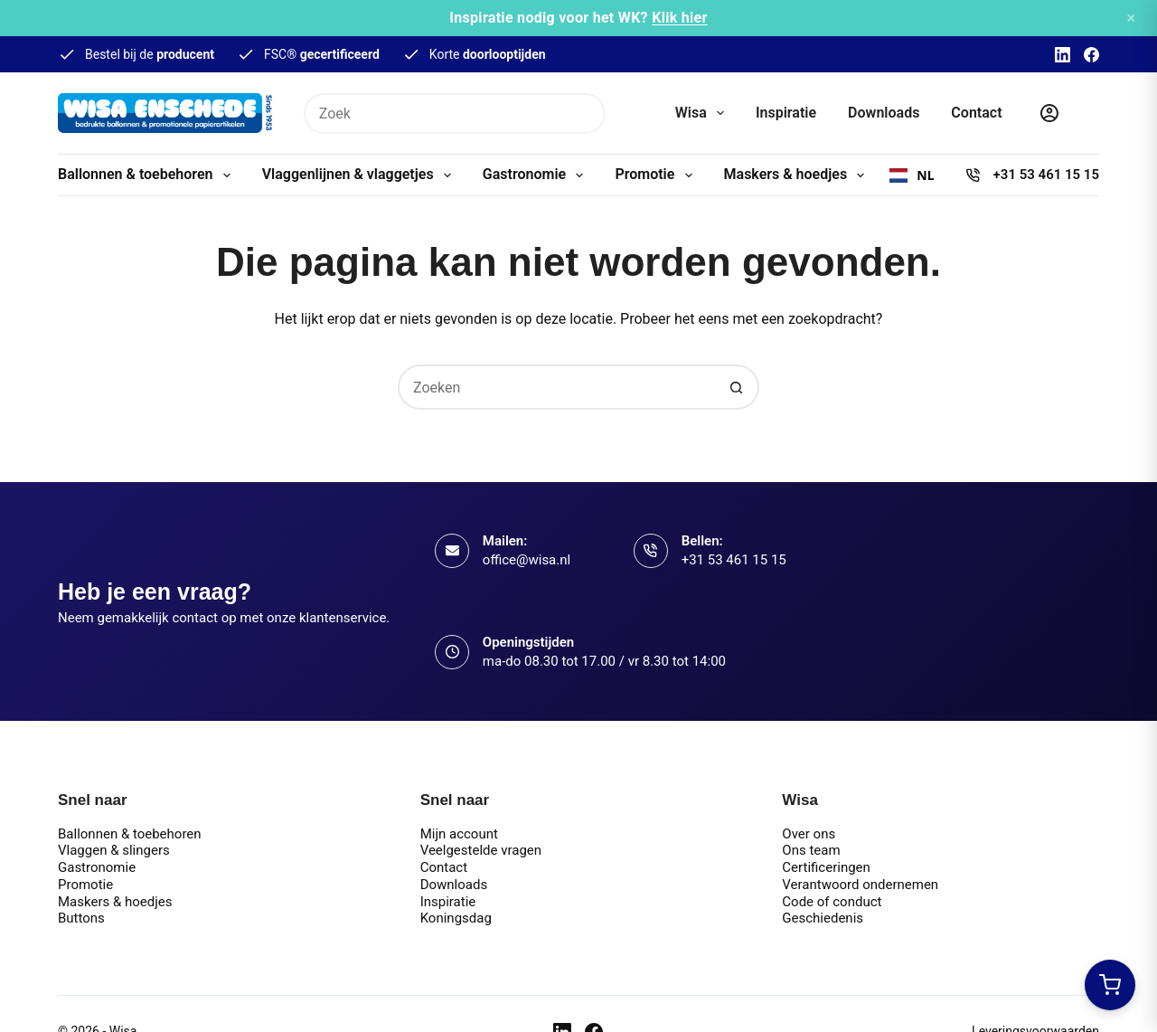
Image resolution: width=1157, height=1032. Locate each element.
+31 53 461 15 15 (1046, 174)
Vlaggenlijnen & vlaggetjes (360, 175)
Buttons (81, 918)
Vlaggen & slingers (114, 850)
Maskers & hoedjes (798, 175)
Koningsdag (456, 918)
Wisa (703, 113)
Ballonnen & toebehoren (148, 175)
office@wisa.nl (526, 560)
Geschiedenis (822, 918)
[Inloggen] (1049, 113)
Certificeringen (826, 867)
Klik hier (680, 17)
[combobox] (911, 175)
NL (911, 175)
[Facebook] (1091, 54)
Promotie (657, 175)
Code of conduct (831, 902)
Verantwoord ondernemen (860, 884)
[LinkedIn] (1062, 54)
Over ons (808, 834)
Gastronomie (537, 175)
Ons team (811, 850)
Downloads (883, 112)
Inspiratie (786, 112)
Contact (976, 112)
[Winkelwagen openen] (1110, 985)
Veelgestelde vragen (480, 850)
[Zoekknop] (585, 113)
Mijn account (459, 834)
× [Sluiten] (1130, 17)
